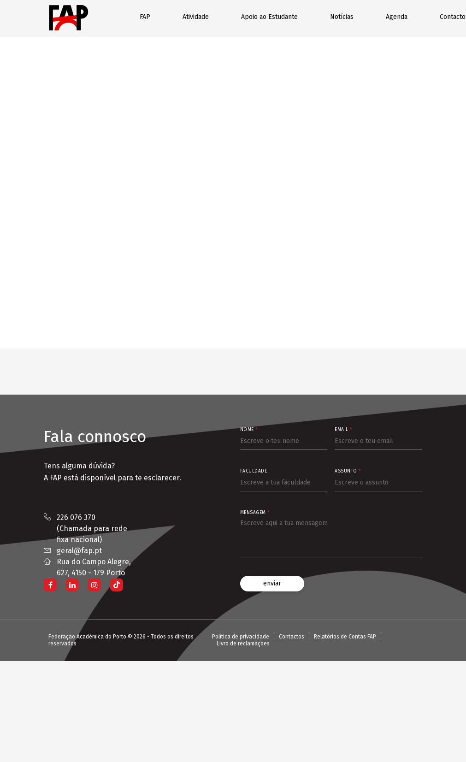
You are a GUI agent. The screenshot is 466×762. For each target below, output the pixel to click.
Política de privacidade (240, 636)
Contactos (291, 636)
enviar (272, 583)
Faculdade (253, 471)
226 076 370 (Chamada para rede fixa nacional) (92, 528)
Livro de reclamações (243, 643)
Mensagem (255, 512)
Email (343, 429)
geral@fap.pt (79, 550)
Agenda (396, 17)
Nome (249, 429)
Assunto (348, 471)
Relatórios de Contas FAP (345, 636)
